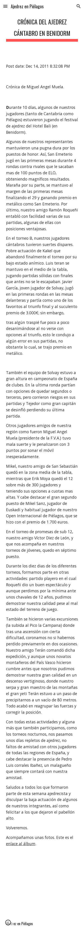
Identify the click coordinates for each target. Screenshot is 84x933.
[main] (42, 28)
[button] (5, 6)
